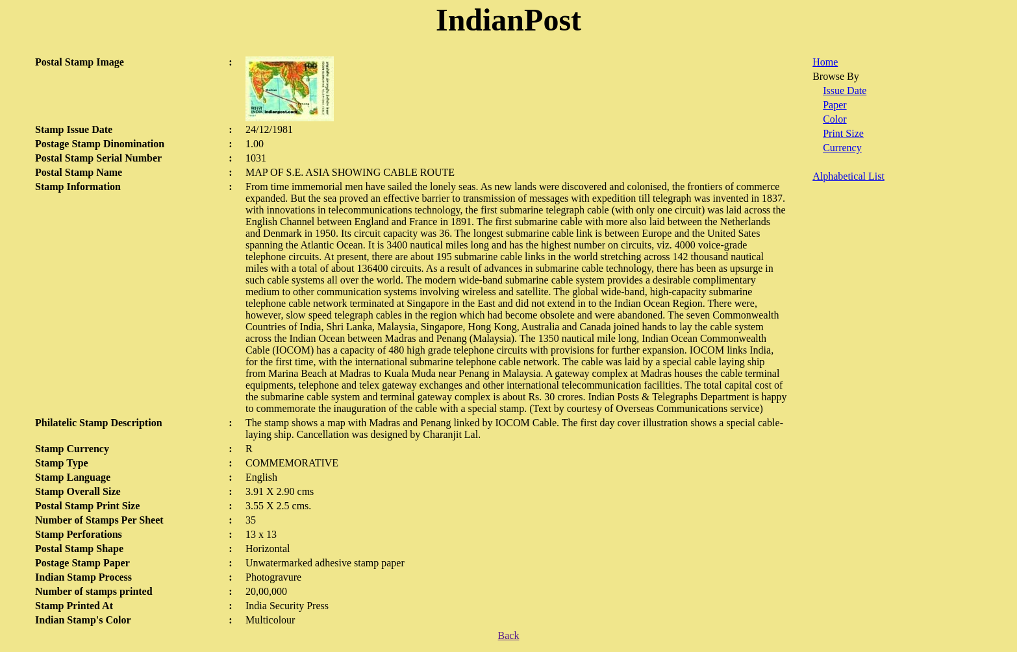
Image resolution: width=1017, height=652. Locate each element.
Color (834, 119)
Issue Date (844, 90)
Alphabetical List (848, 176)
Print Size (843, 133)
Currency (842, 147)
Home (825, 61)
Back (509, 635)
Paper (834, 104)
